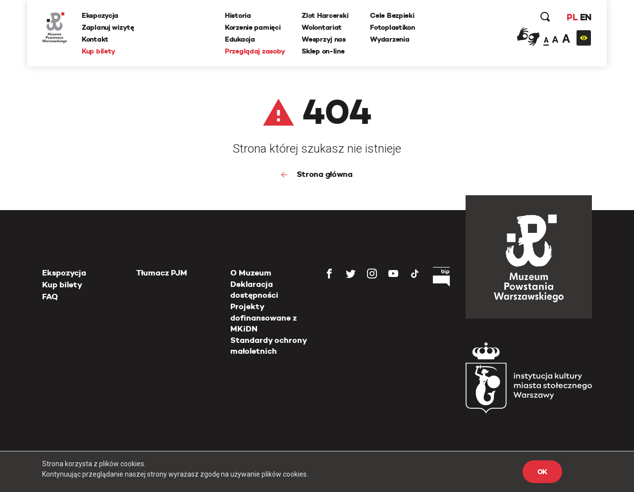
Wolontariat (322, 27)
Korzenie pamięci (253, 27)
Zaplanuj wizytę (108, 27)
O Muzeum (250, 273)
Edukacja (240, 39)
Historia (238, 15)
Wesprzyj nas (324, 39)
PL (572, 17)
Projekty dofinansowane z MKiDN (263, 317)
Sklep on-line (323, 51)
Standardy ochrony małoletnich (268, 345)
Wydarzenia (389, 39)
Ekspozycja (100, 15)
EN (585, 17)
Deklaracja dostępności (254, 289)
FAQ (50, 296)
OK (542, 471)
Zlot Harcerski (325, 15)
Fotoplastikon (392, 27)
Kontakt (95, 39)
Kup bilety (98, 51)
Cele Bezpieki (392, 15)
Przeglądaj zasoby (255, 51)
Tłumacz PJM (161, 273)
